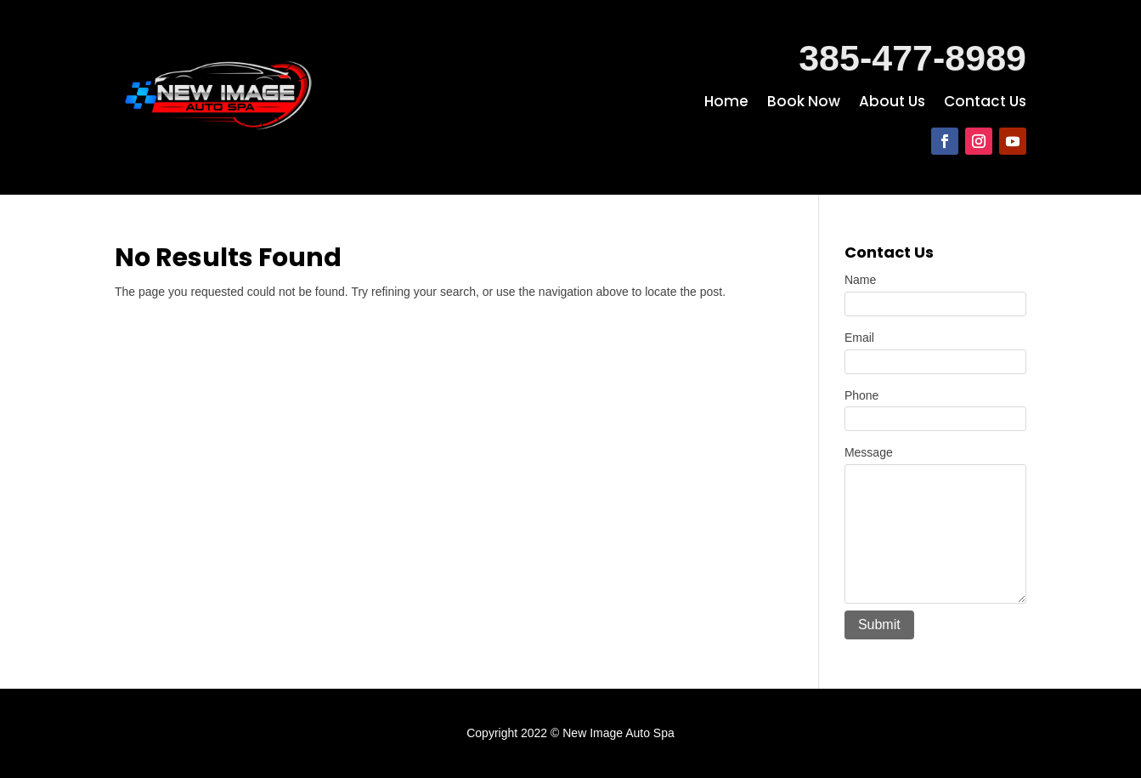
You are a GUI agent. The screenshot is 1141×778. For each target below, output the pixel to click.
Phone (861, 395)
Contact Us (985, 103)
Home (726, 103)
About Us (892, 103)
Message (868, 452)
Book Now (803, 103)
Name (860, 280)
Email (859, 337)
